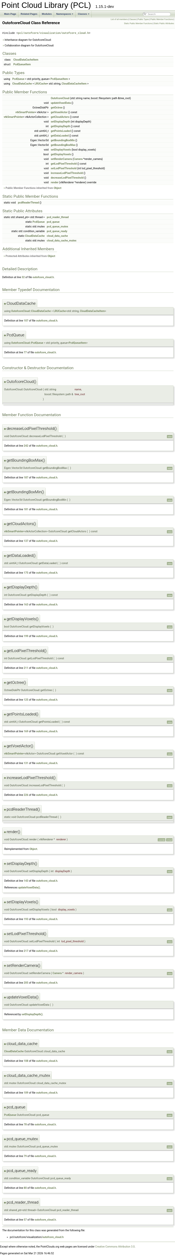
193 (26, 919)
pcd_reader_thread (58, 217)
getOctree (56, 107)
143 (26, 880)
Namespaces (64, 14)
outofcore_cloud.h (43, 277)
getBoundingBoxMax (63, 144)
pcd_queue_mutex (57, 226)
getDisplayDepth (60, 126)
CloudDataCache (22, 83)
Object (57, 187)
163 (26, 604)
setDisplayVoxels (61, 149)
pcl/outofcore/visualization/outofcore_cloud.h (53, 33)
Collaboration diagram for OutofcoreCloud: (28, 45)
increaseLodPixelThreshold (67, 173)
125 (26, 699)
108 (26, 1060)
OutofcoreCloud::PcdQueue (27, 342)
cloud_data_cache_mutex (61, 240)
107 (26, 320)
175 (26, 572)
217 (26, 950)
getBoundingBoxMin (63, 140)
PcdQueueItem (22, 64)
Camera (78, 158)
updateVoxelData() (29, 887)
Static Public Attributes (164, 23)
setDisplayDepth (60, 121)
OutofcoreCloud (60, 98)
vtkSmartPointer (25, 112)
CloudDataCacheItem (25, 59)
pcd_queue (53, 221)
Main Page (10, 14)
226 (26, 794)
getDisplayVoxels (61, 154)
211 (26, 667)
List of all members (119, 19)
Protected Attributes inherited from (29, 256)
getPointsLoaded (61, 130)
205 (26, 982)
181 (26, 509)
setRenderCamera (61, 158)
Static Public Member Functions (138, 23)
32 (23, 277)
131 (26, 763)
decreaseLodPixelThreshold (67, 177)
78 (25, 1124)
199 (26, 636)
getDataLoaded (60, 135)
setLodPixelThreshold (63, 168)
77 (25, 352)
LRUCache (41, 83)
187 (26, 477)
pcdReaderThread (28, 202)
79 (25, 1156)
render (54, 182)
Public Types (143, 19)
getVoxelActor (59, 112)
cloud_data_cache (57, 235)
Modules (47, 14)
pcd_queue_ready (57, 231)
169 (26, 731)
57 (25, 1219)
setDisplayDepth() (32, 1014)
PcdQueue (18, 78)
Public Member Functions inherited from (32, 187)
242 (26, 445)
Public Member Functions (161, 19)
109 (26, 1092)
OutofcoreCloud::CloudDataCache (31, 311)
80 (25, 1187)
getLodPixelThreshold (64, 163)
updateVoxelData (61, 102)
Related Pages (29, 14)
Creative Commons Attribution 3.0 (115, 1246)
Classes (83, 14)
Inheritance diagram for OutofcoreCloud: (26, 39)
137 (26, 540)
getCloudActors (60, 116)
